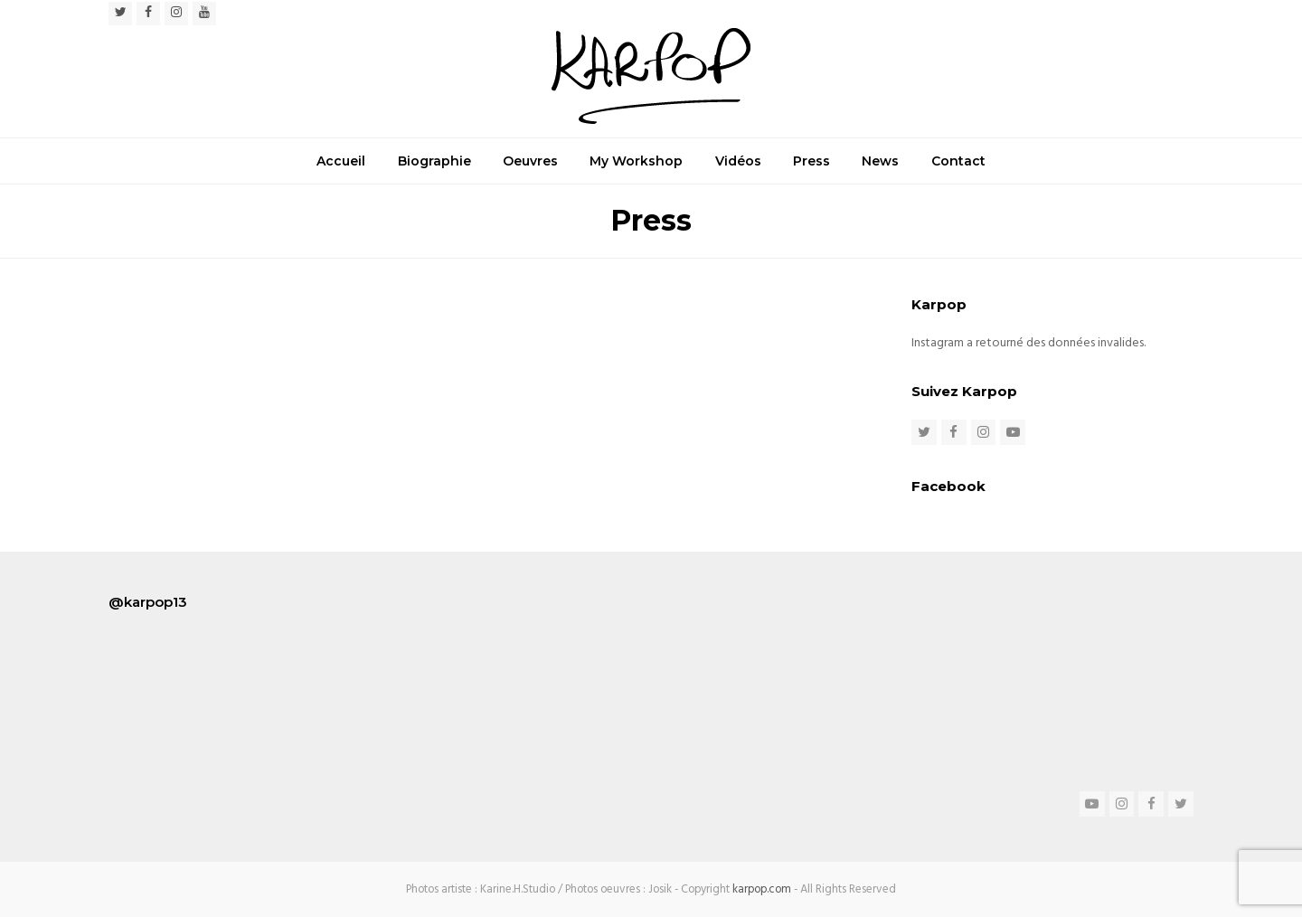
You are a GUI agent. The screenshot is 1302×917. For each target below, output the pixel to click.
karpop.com (761, 889)
